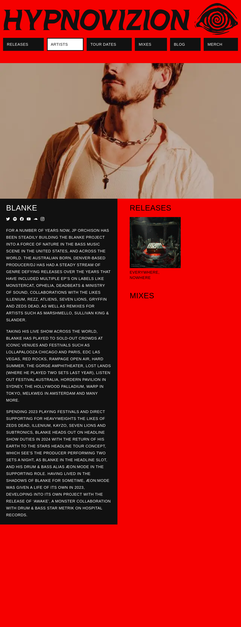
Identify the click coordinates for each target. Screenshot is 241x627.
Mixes (145, 44)
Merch (215, 44)
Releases (17, 44)
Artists (59, 44)
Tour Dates (103, 44)
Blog (179, 44)
